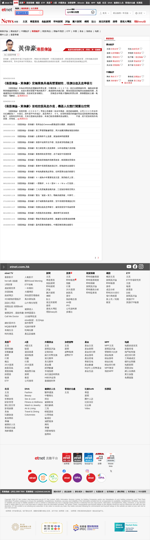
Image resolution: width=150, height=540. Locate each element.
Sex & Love (30, 399)
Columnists (30, 415)
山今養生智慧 (73, 12)
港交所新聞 (104, 21)
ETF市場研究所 (133, 280)
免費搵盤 (129, 377)
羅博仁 (109, 57)
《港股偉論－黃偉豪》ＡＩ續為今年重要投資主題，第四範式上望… (45, 177)
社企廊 (88, 405)
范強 (130, 49)
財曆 (100, 464)
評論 (67, 21)
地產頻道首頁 (131, 345)
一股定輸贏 (138, 57)
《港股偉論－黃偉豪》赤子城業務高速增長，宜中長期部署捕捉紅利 (45, 201)
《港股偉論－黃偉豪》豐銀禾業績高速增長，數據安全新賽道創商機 (45, 219)
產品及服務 (30, 334)
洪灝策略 (9, 292)
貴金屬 (48, 365)
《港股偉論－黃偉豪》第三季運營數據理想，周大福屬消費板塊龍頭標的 (47, 130)
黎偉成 (130, 77)
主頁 (25, 21)
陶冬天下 (114, 77)
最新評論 (4, 31)
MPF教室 (109, 368)
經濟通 (66, 464)
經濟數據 (49, 368)
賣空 (68, 296)
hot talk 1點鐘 (11, 281)
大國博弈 (29, 292)
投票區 (139, 3)
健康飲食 (49, 402)
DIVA (110, 3)
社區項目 (89, 402)
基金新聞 (89, 349)
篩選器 (129, 289)
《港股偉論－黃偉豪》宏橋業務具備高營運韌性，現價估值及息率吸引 (47, 83)
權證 (38, 3)
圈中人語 (4, 35)
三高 (47, 408)
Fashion (28, 392)
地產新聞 (129, 365)
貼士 (94, 21)
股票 (21, 3)
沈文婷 (130, 61)
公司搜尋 (29, 381)
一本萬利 (29, 288)
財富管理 (9, 402)
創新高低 (9, 368)
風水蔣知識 (30, 299)
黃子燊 (130, 65)
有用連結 (131, 492)
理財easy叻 (140, 21)
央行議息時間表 (52, 374)
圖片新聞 (77, 21)
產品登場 (89, 358)
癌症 (47, 399)
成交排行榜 (130, 355)
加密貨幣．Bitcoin (76, 3)
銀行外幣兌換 (51, 355)
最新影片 (9, 277)
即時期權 (90, 283)
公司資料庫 (71, 308)
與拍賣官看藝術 (32, 295)
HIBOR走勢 (50, 377)
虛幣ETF (69, 355)
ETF (43, 3)
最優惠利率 (50, 381)
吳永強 (109, 65)
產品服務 (68, 492)
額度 (27, 349)
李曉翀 (130, 53)
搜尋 (115, 21)
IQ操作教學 (30, 326)
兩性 (47, 424)
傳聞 (86, 21)
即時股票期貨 (92, 280)
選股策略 (9, 371)
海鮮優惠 (9, 431)
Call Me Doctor (12, 316)
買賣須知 (129, 368)
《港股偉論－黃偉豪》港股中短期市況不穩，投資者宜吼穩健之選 (44, 142)
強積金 (89, 31)
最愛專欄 (14, 35)
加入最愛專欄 (10, 55)
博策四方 (116, 57)
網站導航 (121, 492)
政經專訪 (9, 295)
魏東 (108, 81)
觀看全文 (23, 96)
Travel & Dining (32, 411)
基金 (88, 3)
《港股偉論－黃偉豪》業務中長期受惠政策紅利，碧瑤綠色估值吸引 (45, 166)
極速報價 (24, 8)
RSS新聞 (142, 492)
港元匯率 (49, 358)
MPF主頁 (109, 345)
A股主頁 (28, 345)
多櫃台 (69, 312)
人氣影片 (29, 277)
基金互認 (89, 371)
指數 (68, 283)
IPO (68, 305)
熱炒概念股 (71, 299)
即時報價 (71, 280)
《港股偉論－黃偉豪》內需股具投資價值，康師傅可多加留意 (42, 213)
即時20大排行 (112, 292)
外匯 (75, 31)
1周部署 (8, 284)
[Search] (27, 13)
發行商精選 (111, 296)
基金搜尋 (89, 355)
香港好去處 (130, 3)
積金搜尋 (109, 358)
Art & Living (30, 408)
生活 (104, 3)
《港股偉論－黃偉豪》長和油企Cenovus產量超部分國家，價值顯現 (45, 124)
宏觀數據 (9, 352)
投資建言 (137, 65)
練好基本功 (10, 323)
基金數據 (89, 365)
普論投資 (137, 61)
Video (87, 408)
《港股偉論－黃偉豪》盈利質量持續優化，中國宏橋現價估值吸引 (44, 225)
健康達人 (29, 309)
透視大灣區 (125, 21)
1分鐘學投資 (31, 316)
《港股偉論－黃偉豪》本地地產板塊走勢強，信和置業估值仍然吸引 (45, 171)
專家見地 (89, 361)
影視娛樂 (9, 408)
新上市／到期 (112, 299)
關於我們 (57, 492)
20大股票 (70, 289)
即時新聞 (58, 21)
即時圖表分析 (92, 289)
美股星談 (137, 53)
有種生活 (9, 330)
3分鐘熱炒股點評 (13, 299)
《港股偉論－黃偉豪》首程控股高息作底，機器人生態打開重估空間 (46, 106)
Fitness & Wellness (34, 402)
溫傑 (108, 53)
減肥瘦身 (49, 421)
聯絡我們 (89, 492)
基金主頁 (89, 345)
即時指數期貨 (92, 276)
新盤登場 (129, 349)
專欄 (7, 421)
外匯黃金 (62, 3)
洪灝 (108, 49)
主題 (128, 283)
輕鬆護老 (49, 411)
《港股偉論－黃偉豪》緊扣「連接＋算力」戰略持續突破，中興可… (45, 195)
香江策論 (137, 81)
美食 (7, 411)
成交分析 (110, 289)
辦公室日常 (10, 405)
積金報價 (109, 355)
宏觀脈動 (116, 65)
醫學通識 (49, 392)
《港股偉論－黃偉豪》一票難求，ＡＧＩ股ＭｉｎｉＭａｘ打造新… (45, 183)
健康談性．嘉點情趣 (14, 313)
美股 (48, 3)
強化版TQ (89, 464)
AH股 (68, 302)
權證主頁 (110, 276)
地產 (99, 3)
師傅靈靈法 (30, 313)
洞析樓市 (114, 81)
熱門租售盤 (130, 352)
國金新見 (116, 61)
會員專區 (9, 418)
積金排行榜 (110, 365)
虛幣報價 (69, 352)
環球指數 (9, 349)
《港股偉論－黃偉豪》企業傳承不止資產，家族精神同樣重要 (42, 136)
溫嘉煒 (109, 61)
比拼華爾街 (115, 53)
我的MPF (109, 371)
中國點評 (25, 31)
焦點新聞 (46, 21)
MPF (93, 3)
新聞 (16, 3)
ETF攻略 (29, 284)
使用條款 (110, 492)
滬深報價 (29, 355)
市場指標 (49, 371)
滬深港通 (29, 352)
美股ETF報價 (132, 302)
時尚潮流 (9, 334)
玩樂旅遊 (9, 415)
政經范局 (135, 49)
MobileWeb (110, 465)
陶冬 (108, 77)
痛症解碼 (49, 405)
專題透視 (34, 21)
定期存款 (49, 352)
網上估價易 (130, 371)
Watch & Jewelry (32, 405)
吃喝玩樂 (29, 330)
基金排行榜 (90, 352)
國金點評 (14, 31)
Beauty (28, 395)
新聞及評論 (91, 286)
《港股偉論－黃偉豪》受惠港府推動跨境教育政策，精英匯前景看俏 (45, 160)
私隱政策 (99, 492)
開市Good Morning (33, 281)
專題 (87, 392)
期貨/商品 (46, 31)
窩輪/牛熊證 (58, 31)
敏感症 (48, 418)
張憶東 (130, 81)
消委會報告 (50, 431)
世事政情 (9, 399)
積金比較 (109, 361)
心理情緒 (49, 415)
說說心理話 (10, 303)
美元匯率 (49, 361)
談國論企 (137, 77)
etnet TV (8, 3)
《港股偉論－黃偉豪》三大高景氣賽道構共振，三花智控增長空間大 (45, 189)
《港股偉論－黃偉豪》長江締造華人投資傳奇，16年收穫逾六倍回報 (45, 148)
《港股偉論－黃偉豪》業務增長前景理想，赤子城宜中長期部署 (43, 154)
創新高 (69, 292)
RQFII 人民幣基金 (93, 368)
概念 (7, 361)
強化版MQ (77, 464)
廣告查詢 (78, 492)
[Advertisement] (51, 70)
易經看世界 (10, 288)
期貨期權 (30, 3)
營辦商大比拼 (111, 352)
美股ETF (130, 299)
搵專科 (48, 434)
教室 (108, 302)
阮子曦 (130, 57)
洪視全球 (114, 49)
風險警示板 (30, 371)
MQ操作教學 (11, 326)
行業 (68, 286)
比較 (128, 292)
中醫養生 (49, 395)
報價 (128, 286)
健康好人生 (119, 3)
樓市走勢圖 (130, 361)
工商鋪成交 (130, 358)
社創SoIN (89, 389)
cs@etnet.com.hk (42, 492)
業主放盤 (129, 374)
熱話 (7, 395)
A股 (55, 3)
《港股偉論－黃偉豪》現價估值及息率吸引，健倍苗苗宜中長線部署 (45, 207)
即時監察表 (91, 292)
